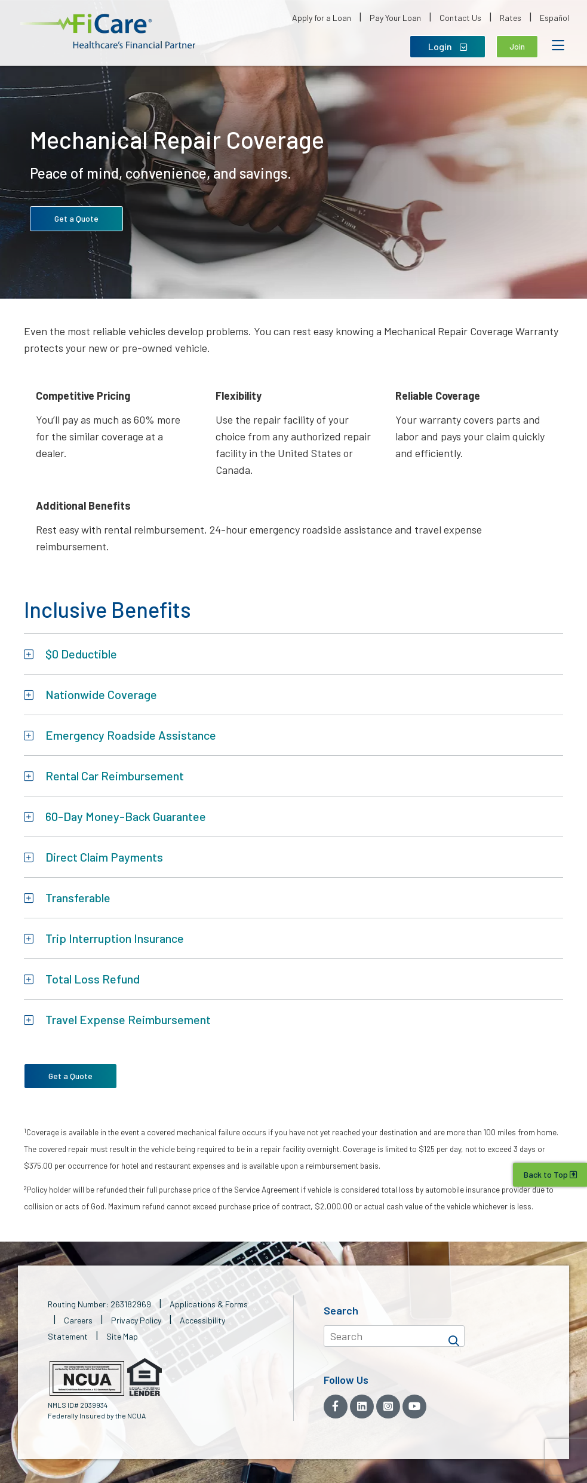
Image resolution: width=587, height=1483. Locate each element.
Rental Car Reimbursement (114, 775)
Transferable (77, 897)
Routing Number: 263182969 (99, 1304)
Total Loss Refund (92, 979)
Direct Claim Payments (104, 857)
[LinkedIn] (362, 1406)
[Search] (454, 1336)
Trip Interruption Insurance (114, 938)
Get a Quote (76, 218)
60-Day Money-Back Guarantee (125, 816)
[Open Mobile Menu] (557, 45)
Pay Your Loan (395, 18)
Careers (78, 1320)
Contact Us (460, 18)
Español (554, 18)
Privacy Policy (136, 1320)
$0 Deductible (81, 653)
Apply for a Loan (321, 18)
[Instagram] (388, 1406)
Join (517, 46)
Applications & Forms (209, 1304)
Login (447, 46)
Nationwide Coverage (101, 694)
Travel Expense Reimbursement (128, 1019)
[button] (108, 31)
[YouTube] (414, 1406)
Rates (510, 18)
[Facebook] (336, 1406)
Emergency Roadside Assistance (130, 735)
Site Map (122, 1336)
